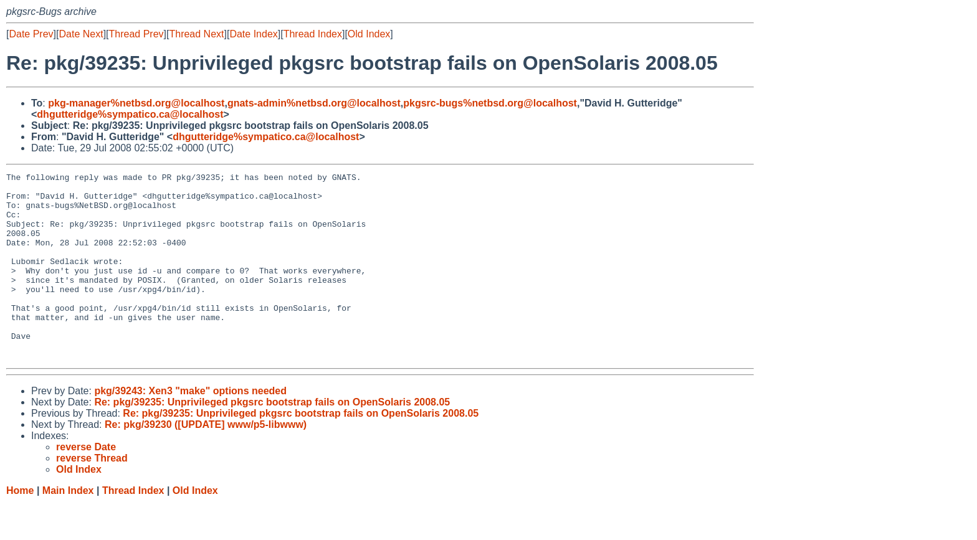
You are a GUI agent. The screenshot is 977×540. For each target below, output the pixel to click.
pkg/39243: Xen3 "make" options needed (190, 428)
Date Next (81, 34)
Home (20, 528)
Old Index (369, 34)
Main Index (68, 528)
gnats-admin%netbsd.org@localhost (314, 103)
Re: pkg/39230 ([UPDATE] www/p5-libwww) (206, 462)
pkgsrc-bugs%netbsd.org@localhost (490, 103)
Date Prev (31, 34)
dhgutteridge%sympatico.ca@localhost (130, 114)
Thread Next (196, 34)
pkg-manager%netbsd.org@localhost (136, 103)
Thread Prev (136, 34)
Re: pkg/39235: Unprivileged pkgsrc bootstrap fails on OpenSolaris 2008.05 (272, 439)
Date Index (253, 34)
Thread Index (313, 34)
